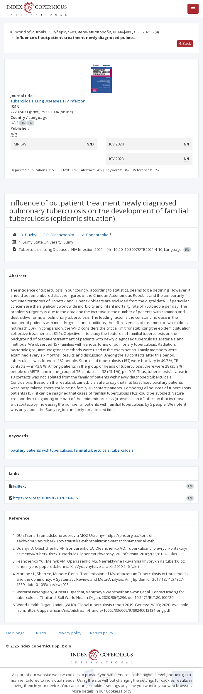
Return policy (101, 632)
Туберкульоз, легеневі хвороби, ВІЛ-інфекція (94, 32)
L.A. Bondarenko (94, 234)
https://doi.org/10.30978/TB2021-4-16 (45, 498)
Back (185, 43)
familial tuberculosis (92, 450)
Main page (15, 632)
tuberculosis (122, 450)
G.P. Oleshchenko (58, 234)
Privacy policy (69, 632)
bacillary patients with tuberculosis (41, 450)
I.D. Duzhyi (28, 234)
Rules (41, 632)
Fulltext (19, 486)
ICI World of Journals (28, 32)
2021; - (151, 32)
